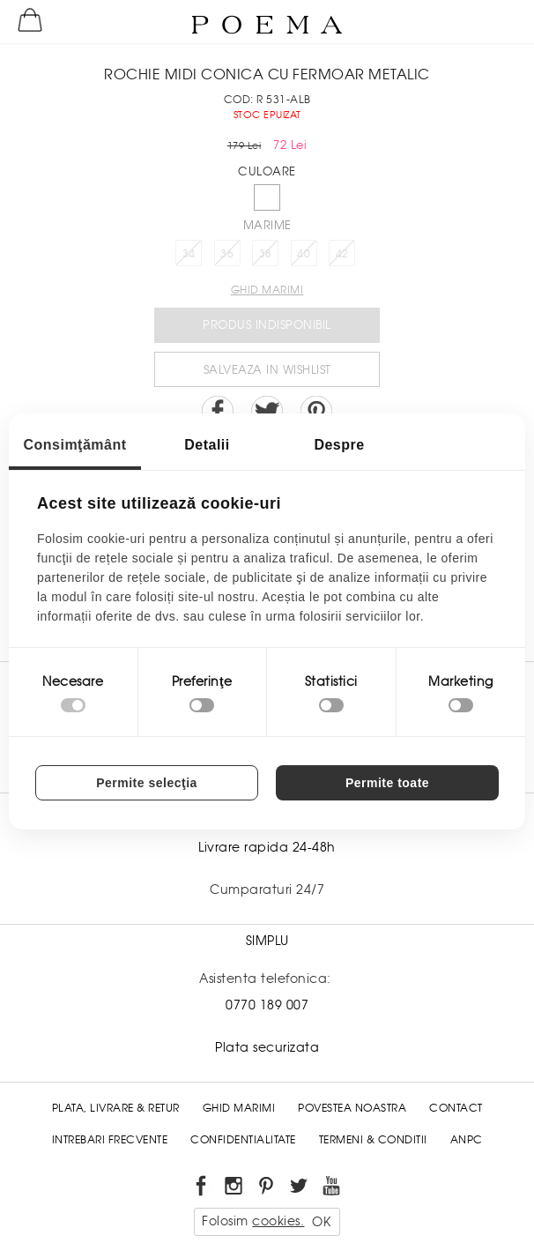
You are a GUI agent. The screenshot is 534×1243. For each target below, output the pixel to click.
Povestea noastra (352, 1108)
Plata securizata (267, 1047)
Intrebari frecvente (110, 1140)
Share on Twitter (267, 412)
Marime (267, 225)
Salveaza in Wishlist (267, 369)
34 (189, 254)
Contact (456, 1108)
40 (303, 254)
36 (227, 254)
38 (265, 254)
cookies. (278, 1221)
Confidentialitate (243, 1140)
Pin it (316, 412)
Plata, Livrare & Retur (116, 1108)
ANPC (466, 1140)
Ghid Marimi (239, 1108)
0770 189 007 (267, 1005)
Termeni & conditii (373, 1140)
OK (321, 1222)
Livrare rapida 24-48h (267, 847)
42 (342, 254)
